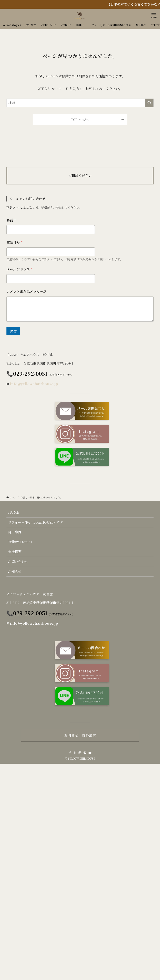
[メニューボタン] (154, 15)
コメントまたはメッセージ (26, 291)
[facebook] (70, 753)
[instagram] (80, 753)
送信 (13, 331)
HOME (13, 512)
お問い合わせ (18, 561)
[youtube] (90, 753)
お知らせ (14, 571)
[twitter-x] (75, 753)
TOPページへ (80, 119)
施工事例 (14, 532)
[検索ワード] (80, 103)
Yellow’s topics (20, 541)
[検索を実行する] (149, 103)
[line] (85, 753)
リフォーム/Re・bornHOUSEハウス (35, 522)
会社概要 (14, 551)
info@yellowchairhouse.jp (34, 383)
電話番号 (14, 242)
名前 (11, 220)
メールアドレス (19, 269)
